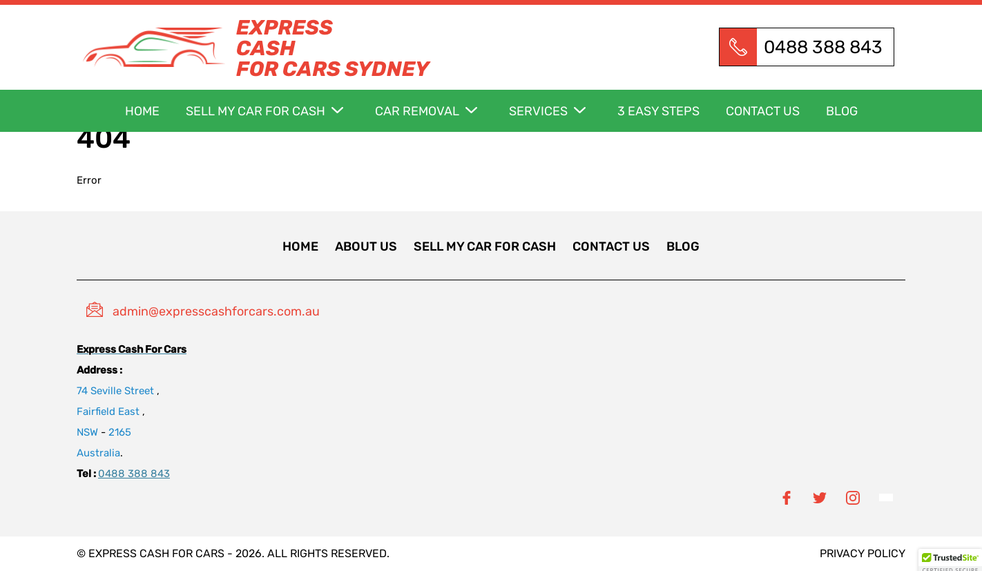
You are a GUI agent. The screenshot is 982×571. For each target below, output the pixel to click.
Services (538, 111)
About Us (366, 246)
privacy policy (862, 553)
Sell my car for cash (255, 111)
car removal (417, 111)
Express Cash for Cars (156, 553)
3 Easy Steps (658, 111)
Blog (842, 111)
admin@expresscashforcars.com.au (216, 311)
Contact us (763, 111)
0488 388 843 (823, 47)
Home (142, 111)
